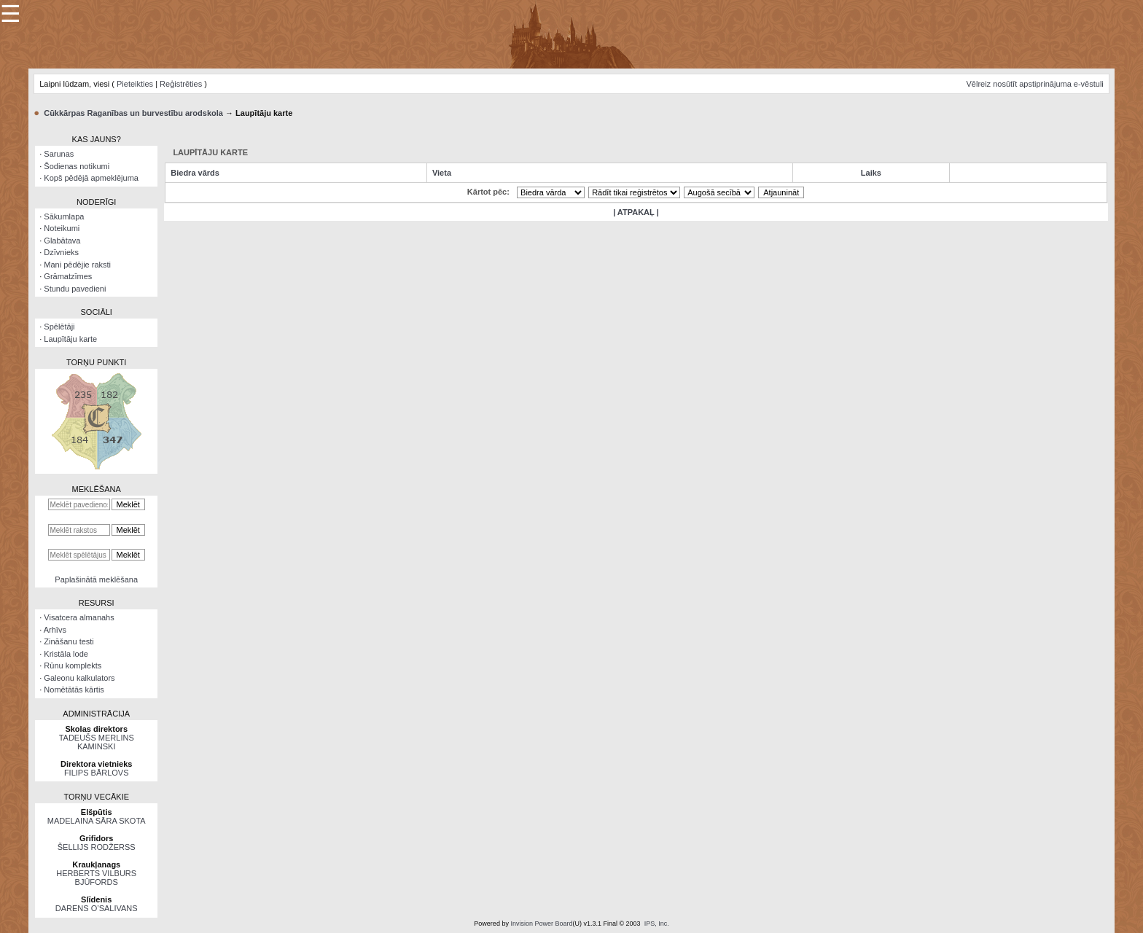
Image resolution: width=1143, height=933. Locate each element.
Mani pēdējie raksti (77, 264)
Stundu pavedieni (75, 288)
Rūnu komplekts (72, 665)
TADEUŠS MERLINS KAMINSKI (96, 742)
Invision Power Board (541, 923)
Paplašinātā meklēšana (96, 579)
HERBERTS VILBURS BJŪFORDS (96, 877)
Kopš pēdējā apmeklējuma (91, 177)
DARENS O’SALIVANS (96, 908)
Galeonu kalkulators (79, 678)
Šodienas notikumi (76, 166)
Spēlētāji (59, 326)
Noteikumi (61, 228)
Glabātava (62, 240)
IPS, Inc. (656, 923)
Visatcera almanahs (79, 617)
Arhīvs (55, 629)
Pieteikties (135, 83)
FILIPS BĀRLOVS (96, 772)
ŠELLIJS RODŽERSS (97, 847)
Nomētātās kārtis (74, 689)
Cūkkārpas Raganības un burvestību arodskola (133, 113)
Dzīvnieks (61, 252)
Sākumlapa (64, 216)
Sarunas (59, 153)
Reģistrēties (181, 83)
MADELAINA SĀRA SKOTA (96, 820)
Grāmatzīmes (68, 276)
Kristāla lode (66, 653)
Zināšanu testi (68, 641)
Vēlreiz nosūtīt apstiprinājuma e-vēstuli (1034, 83)
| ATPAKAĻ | (636, 212)
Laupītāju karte (70, 339)
